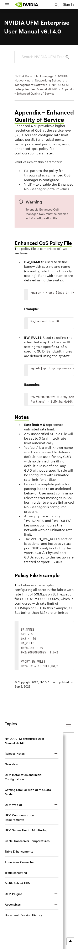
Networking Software (49, 80)
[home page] (27, 4)
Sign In (68, 4)
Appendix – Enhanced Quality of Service (44, 116)
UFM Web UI (13, 805)
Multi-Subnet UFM (18, 883)
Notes (22, 417)
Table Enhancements (19, 851)
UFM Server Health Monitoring (26, 830)
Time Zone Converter (19, 862)
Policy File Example (37, 575)
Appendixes (13, 904)
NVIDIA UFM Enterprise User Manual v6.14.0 (24, 741)
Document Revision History (23, 915)
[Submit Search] (65, 57)
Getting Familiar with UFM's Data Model (28, 792)
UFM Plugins (13, 894)
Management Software (31, 85)
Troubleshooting (16, 873)
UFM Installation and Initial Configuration (23, 777)
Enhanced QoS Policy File (43, 243)
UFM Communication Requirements (19, 817)
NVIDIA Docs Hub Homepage (34, 76)
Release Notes (15, 754)
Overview (11, 764)
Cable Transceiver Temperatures (27, 841)
